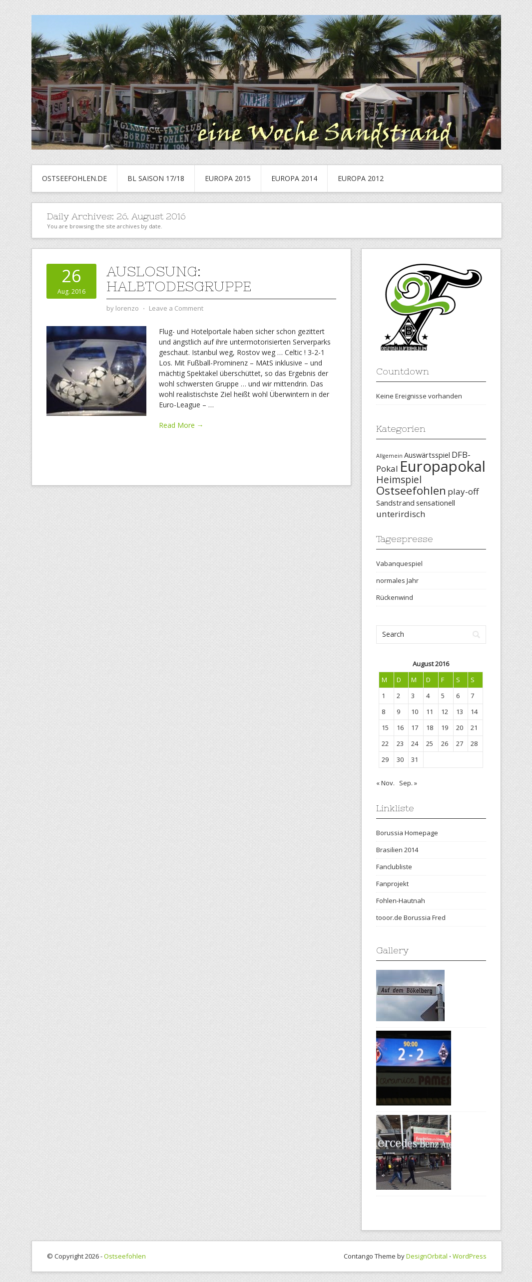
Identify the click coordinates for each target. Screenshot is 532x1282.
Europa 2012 (361, 178)
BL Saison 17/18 (155, 178)
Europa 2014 (294, 178)
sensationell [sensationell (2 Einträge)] (435, 503)
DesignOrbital (427, 1256)
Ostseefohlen (125, 1256)
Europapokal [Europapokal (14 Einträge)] (443, 466)
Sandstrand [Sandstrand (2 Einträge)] (395, 503)
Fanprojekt (392, 883)
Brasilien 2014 (397, 849)
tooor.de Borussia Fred (411, 917)
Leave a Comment (176, 308)
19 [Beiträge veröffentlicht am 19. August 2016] (444, 727)
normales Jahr (397, 580)
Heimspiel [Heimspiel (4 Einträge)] (399, 479)
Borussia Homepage (407, 832)
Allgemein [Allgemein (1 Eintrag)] (389, 455)
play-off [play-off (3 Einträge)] (463, 491)
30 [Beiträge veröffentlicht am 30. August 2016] (400, 759)
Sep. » (408, 782)
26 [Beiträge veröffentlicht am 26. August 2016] (444, 743)
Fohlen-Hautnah (400, 900)
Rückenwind (394, 597)
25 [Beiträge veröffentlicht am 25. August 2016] (429, 743)
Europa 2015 (228, 178)
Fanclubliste (394, 866)
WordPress (470, 1256)
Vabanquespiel (399, 563)
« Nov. (385, 782)
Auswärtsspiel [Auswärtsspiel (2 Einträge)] (427, 455)
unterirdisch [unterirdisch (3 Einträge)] (401, 514)
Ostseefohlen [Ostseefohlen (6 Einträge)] (411, 490)
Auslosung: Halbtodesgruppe (178, 278)
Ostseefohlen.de (74, 178)
